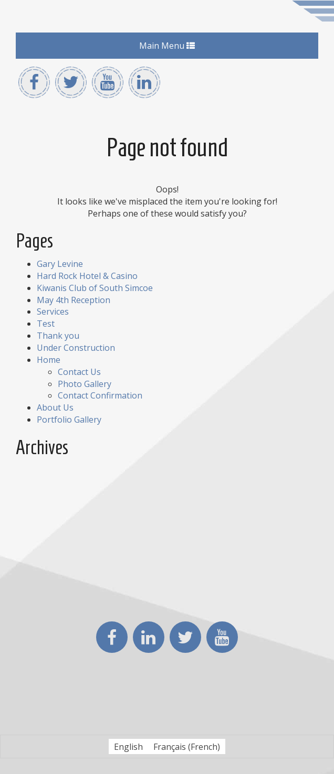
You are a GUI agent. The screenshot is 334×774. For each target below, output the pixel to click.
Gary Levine (60, 264)
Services (53, 311)
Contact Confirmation (100, 395)
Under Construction (76, 347)
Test (46, 323)
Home (48, 360)
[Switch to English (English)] (128, 746)
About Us (55, 407)
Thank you (58, 335)
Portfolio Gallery (69, 419)
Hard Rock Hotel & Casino (87, 276)
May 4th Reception (73, 300)
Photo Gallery (84, 384)
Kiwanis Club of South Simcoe (95, 288)
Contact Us (79, 372)
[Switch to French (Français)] (186, 746)
